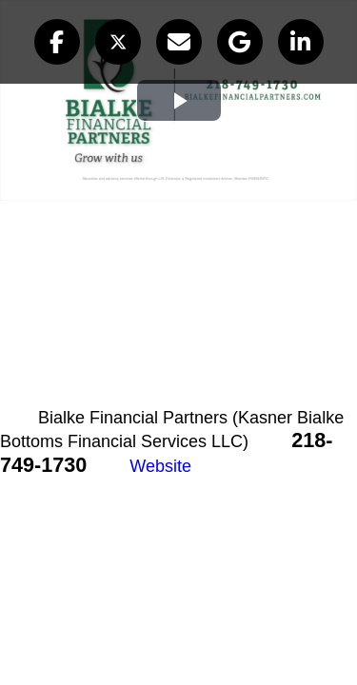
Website (160, 466)
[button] (57, 42)
